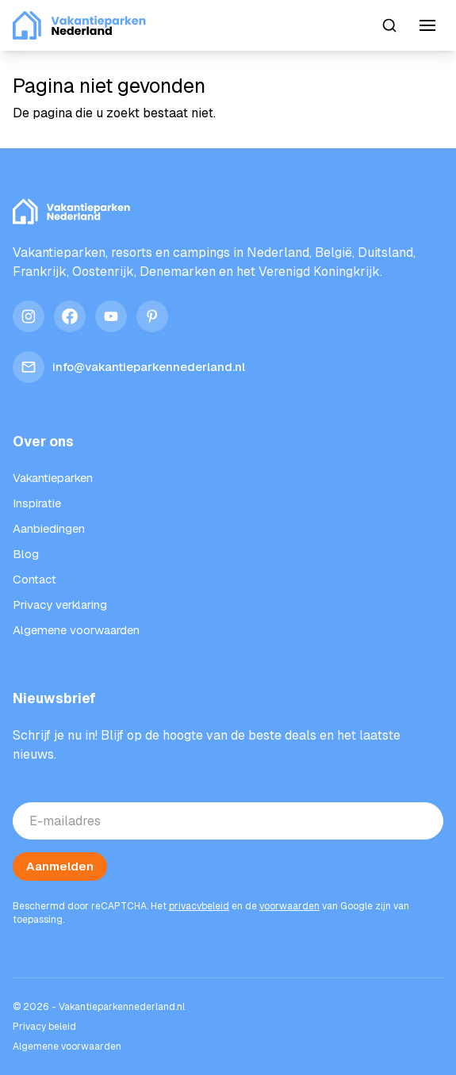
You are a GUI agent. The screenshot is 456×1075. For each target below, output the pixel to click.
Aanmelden (60, 866)
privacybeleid (199, 906)
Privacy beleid (44, 1026)
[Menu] (427, 25)
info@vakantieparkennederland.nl (129, 367)
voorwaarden (289, 906)
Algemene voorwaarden (67, 1046)
